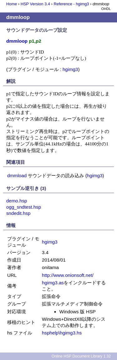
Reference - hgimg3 (71, 4)
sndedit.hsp (18, 213)
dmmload (17, 175)
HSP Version (35, 4)
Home (11, 4)
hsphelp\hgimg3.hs (62, 332)
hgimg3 (70, 69)
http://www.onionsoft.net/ (67, 275)
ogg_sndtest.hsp (23, 207)
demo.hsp (16, 200)
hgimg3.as (53, 282)
